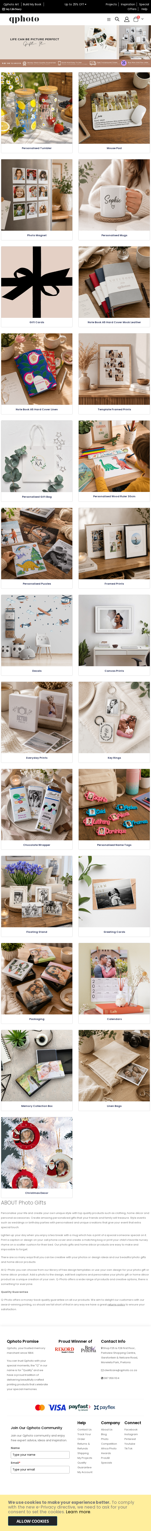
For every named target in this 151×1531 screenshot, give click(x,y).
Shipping (83, 1457)
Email (15, 1466)
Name (15, 1452)
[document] (76, 1513)
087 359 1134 (111, 1382)
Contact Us (84, 1433)
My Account (84, 1476)
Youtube (129, 1447)
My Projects (84, 1462)
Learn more (78, 1512)
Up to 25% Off (75, 4)
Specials (106, 1466)
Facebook (131, 1433)
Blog (104, 1438)
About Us (107, 1433)
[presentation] (41, 1487)
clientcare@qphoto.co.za (120, 1374)
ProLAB (105, 1462)
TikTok (128, 1452)
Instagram (131, 1438)
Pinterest (130, 1443)
